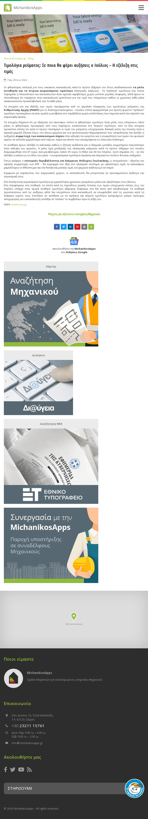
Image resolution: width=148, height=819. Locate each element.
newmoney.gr (18, 204)
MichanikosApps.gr (15, 58)
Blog (31, 58)
